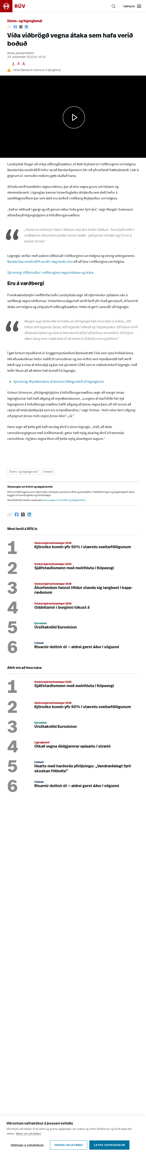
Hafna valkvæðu (69, 1145)
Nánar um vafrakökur (28, 1133)
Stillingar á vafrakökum (27, 1145)
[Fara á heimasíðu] (16, 6)
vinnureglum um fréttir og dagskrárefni (64, 500)
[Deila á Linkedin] (26, 27)
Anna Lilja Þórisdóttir (20, 53)
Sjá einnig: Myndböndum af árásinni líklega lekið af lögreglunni (58, 381)
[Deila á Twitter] (20, 27)
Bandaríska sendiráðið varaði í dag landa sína (40, 261)
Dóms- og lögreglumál (24, 21)
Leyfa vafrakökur (109, 1145)
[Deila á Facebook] (15, 27)
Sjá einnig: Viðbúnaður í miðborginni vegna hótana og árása (50, 272)
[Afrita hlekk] (9, 27)
